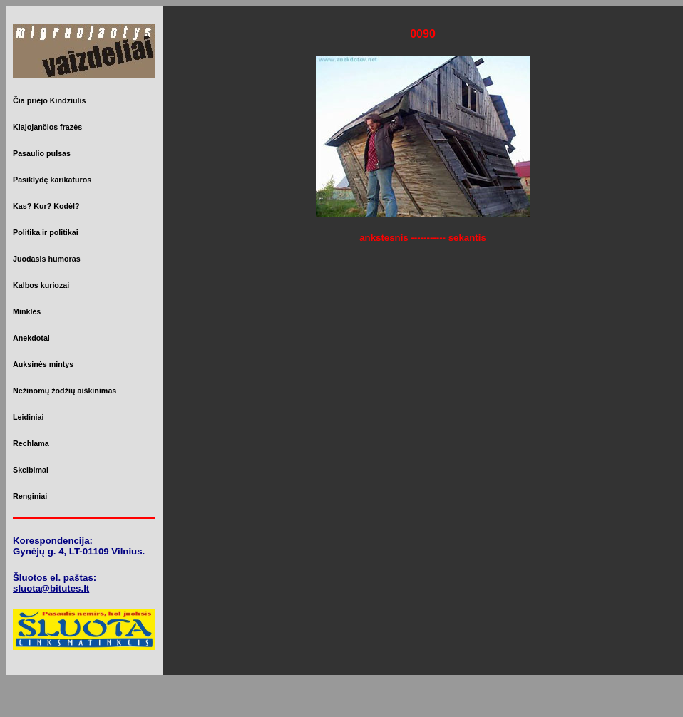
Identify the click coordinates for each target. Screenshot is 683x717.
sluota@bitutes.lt (51, 588)
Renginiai (30, 496)
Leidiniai (28, 417)
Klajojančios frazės (47, 127)
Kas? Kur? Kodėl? (46, 206)
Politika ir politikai (45, 232)
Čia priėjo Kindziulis (49, 100)
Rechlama (31, 443)
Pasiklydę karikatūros (52, 179)
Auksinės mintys (43, 364)
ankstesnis (385, 237)
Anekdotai (31, 338)
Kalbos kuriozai (41, 285)
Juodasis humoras (47, 258)
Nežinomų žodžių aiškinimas (64, 390)
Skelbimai (30, 469)
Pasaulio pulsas (42, 153)
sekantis (467, 237)
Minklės (27, 311)
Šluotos (30, 577)
